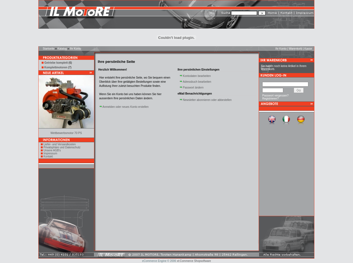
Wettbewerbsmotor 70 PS (66, 133)
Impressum (50, 153)
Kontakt (48, 156)
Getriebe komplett (56, 62)
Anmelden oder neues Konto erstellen (126, 106)
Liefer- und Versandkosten (60, 144)
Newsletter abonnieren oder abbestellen (207, 99)
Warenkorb (295, 48)
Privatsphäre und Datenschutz (62, 147)
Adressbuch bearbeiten (197, 81)
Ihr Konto (75, 48)
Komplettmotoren (55, 67)
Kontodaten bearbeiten (197, 75)
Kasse (308, 48)
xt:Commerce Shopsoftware (194, 260)
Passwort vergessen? (275, 95)
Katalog (62, 48)
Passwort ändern (193, 87)
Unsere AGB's (52, 150)
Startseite (48, 48)
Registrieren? (270, 98)
